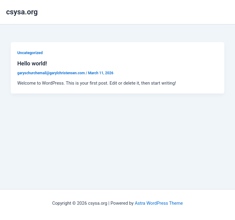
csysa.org (22, 12)
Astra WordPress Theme (159, 203)
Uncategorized (30, 52)
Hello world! (32, 63)
